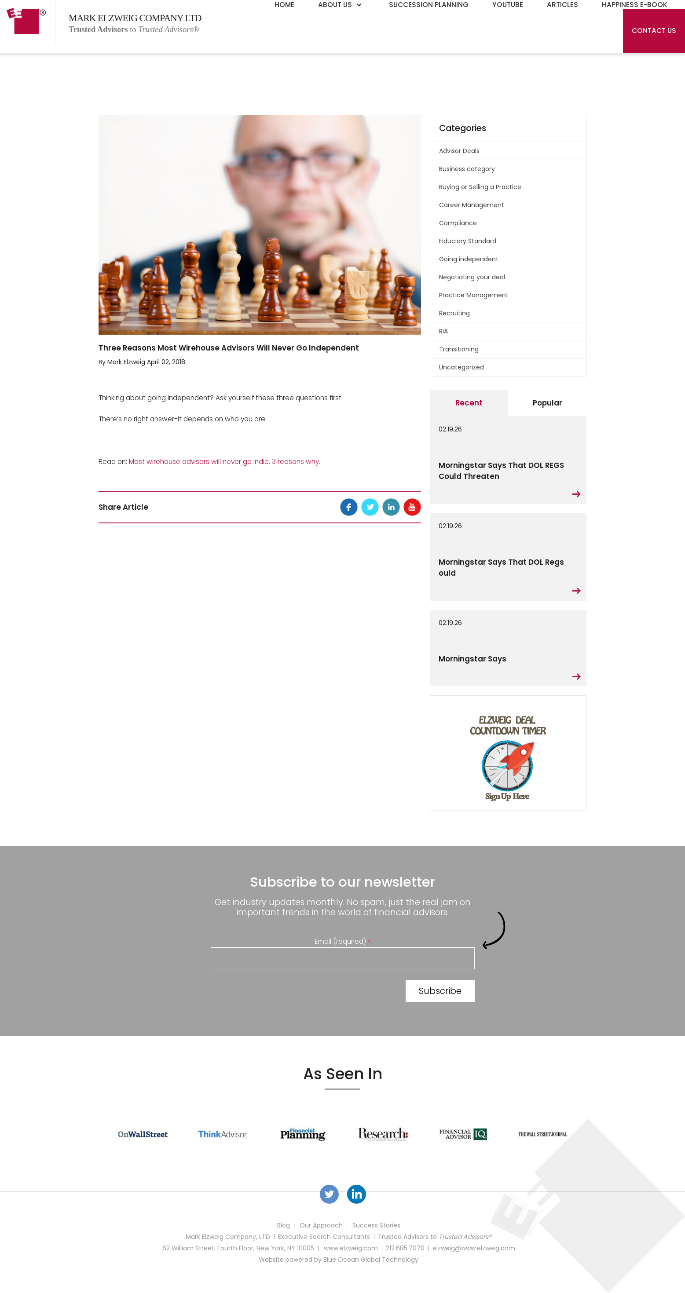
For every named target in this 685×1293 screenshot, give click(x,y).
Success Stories (376, 1225)
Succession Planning (429, 4)
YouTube (507, 4)
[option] (143, 1134)
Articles (562, 4)
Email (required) (342, 941)
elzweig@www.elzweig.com (473, 1248)
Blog (283, 1225)
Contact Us (654, 30)
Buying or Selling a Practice (480, 187)
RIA (443, 331)
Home (284, 4)
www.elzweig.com (351, 1248)
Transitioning (459, 349)
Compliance (458, 223)
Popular (547, 403)
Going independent (468, 259)
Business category (467, 168)
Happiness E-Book (634, 4)
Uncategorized (461, 367)
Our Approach (321, 1225)
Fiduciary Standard (467, 241)
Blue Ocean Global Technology (370, 1259)
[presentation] (277, 992)
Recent (469, 403)
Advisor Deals (459, 150)
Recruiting (454, 313)
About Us (335, 4)
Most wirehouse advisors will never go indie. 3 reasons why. (224, 461)
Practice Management (474, 295)
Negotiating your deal (472, 277)
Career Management (471, 205)
